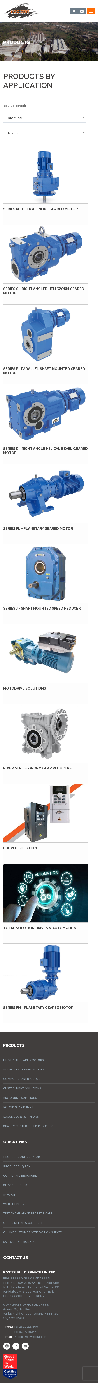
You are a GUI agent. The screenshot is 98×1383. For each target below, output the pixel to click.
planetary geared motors (23, 1069)
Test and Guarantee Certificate (27, 1213)
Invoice (9, 1194)
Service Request (16, 1185)
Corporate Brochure (20, 1176)
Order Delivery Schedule (23, 1223)
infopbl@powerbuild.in (30, 1337)
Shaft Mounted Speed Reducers (28, 1126)
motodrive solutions (20, 1098)
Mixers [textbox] (13, 133)
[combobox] (44, 118)
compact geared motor (21, 1079)
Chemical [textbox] (15, 118)
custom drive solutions (22, 1088)
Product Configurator (21, 1157)
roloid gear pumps (18, 1107)
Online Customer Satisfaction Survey (32, 1232)
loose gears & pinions (21, 1117)
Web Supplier (13, 1204)
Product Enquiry (16, 1166)
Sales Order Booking (20, 1242)
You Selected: (14, 106)
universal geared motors (23, 1060)
